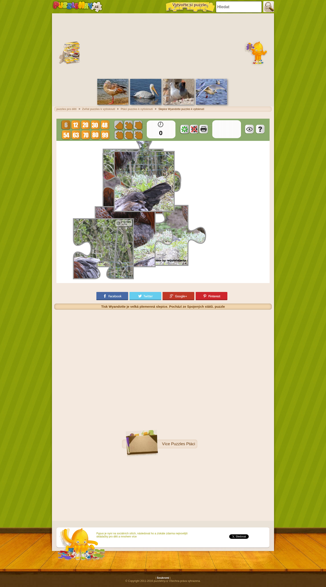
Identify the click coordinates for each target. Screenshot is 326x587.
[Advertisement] (163, 45)
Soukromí (163, 577)
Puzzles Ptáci (183, 444)
